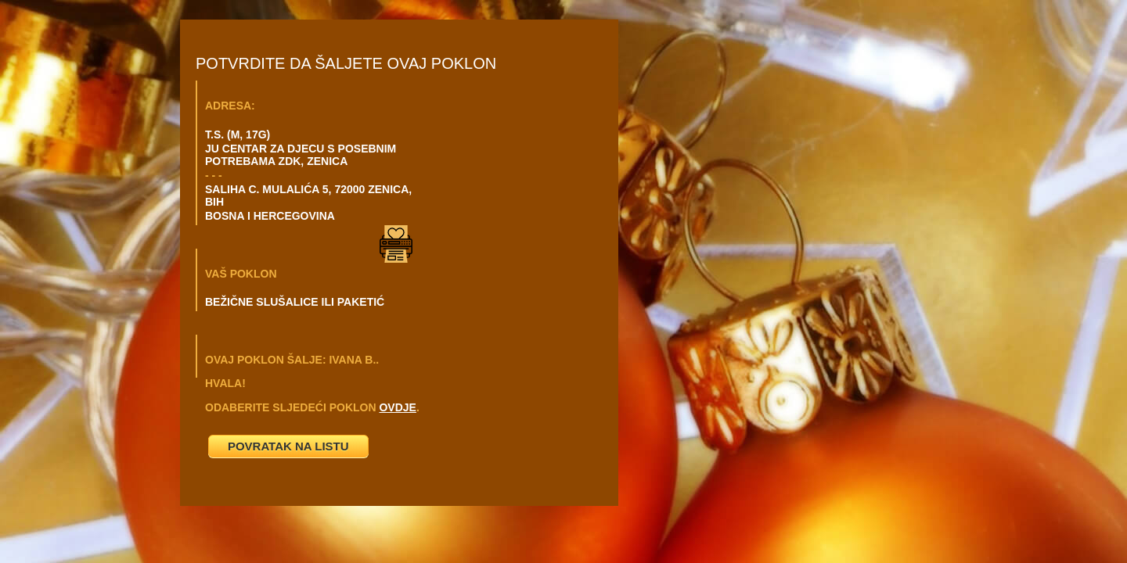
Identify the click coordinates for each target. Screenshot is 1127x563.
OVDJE (397, 407)
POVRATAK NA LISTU (288, 446)
